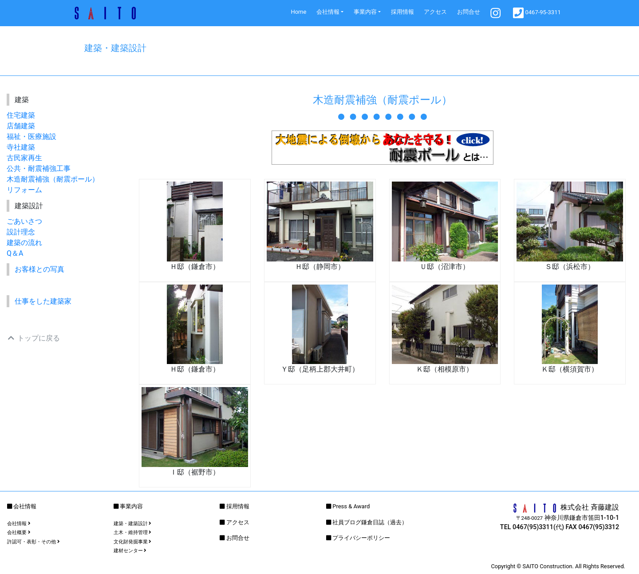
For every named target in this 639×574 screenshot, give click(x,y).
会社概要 (19, 532)
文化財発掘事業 (133, 542)
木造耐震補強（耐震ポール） (53, 179)
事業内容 (365, 11)
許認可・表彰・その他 (33, 542)
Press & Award (351, 506)
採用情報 (402, 11)
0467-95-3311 (537, 13)
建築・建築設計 (133, 523)
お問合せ (468, 11)
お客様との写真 (39, 269)
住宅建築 (21, 115)
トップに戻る (33, 338)
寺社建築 (21, 147)
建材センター (130, 551)
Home (298, 11)
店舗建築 (21, 126)
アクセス (435, 11)
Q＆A (15, 253)
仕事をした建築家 (43, 301)
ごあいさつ (24, 221)
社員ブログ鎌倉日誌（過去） (369, 522)
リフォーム (24, 190)
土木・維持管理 (133, 532)
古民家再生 (24, 158)
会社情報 (327, 11)
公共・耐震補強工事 (39, 168)
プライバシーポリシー (361, 537)
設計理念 (21, 232)
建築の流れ (24, 242)
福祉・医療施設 (31, 136)
